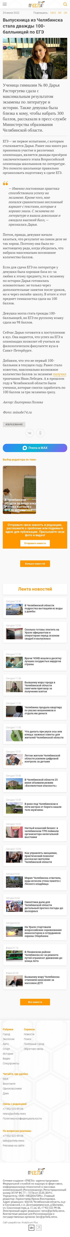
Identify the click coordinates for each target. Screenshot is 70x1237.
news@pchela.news (14, 1113)
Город (6, 1034)
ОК (65, 12)
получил (59, 374)
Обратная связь (33, 1048)
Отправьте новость (35, 543)
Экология (8, 1039)
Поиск (27, 1039)
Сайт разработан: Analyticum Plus (20, 1222)
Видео (6, 1058)
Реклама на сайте (13, 1145)
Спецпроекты (11, 1063)
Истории (8, 1053)
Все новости (35, 1002)
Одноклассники (12, 1088)
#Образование (14, 424)
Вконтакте (9, 1083)
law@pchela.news (46, 1216)
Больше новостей (35, 563)
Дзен (6, 1093)
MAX (53, 12)
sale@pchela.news (13, 1140)
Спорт (6, 1048)
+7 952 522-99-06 (13, 1108)
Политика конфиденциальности (22, 1118)
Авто (6, 1043)
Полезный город (34, 1043)
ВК (60, 12)
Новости (29, 1034)
